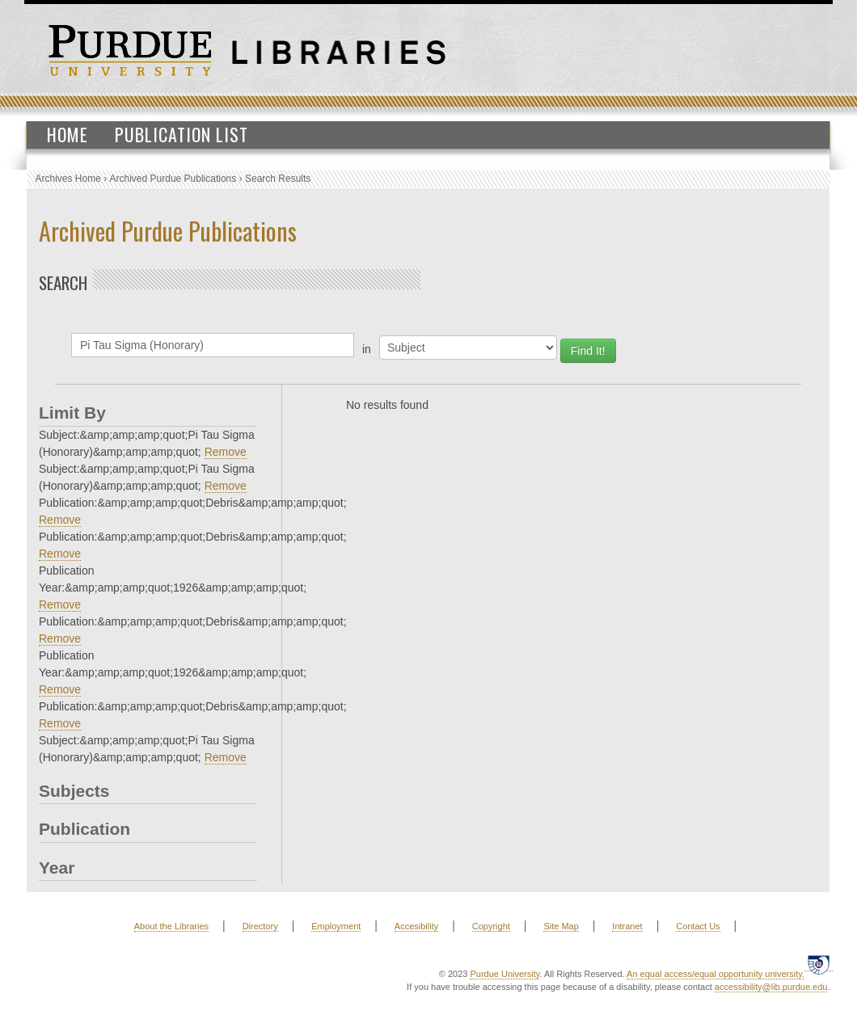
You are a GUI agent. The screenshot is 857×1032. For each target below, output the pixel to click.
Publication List (181, 134)
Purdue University (504, 974)
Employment (336, 926)
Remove (226, 451)
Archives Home (68, 178)
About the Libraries (171, 926)
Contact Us (698, 926)
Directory (260, 926)
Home (67, 134)
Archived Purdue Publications (173, 178)
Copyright (491, 926)
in (366, 349)
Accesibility (416, 926)
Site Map (560, 926)
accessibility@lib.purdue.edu (771, 987)
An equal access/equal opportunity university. (715, 974)
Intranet (627, 926)
